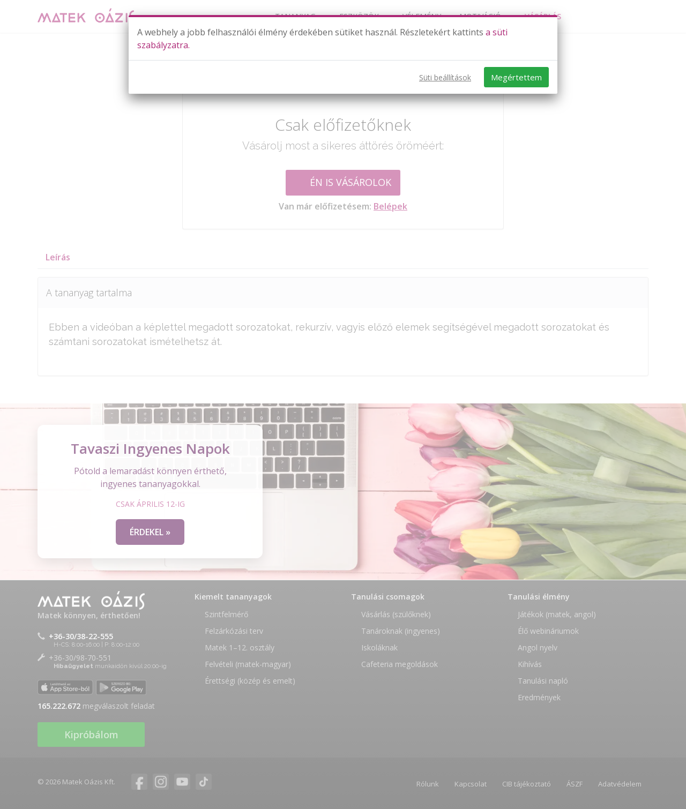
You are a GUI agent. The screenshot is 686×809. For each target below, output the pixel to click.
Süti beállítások (445, 77)
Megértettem (516, 77)
